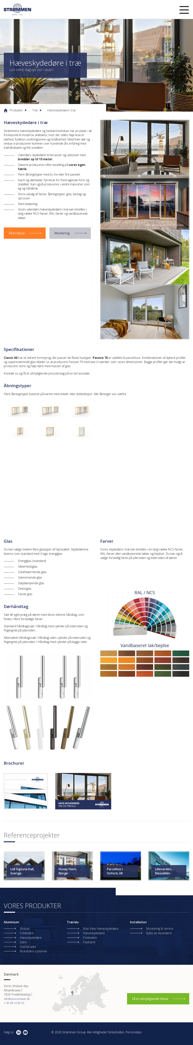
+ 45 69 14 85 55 (14, 1003)
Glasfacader (28, 947)
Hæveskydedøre (31, 938)
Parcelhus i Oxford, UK (115, 871)
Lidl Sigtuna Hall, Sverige (22, 871)
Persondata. (134, 1032)
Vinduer (25, 928)
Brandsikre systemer (33, 951)
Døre (23, 942)
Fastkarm (89, 942)
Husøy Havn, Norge (68, 871)
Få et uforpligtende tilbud (150, 999)
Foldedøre (27, 933)
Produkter (16, 110)
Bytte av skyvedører (159, 933)
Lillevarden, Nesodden (163, 871)
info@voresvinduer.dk (17, 999)
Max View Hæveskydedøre (101, 928)
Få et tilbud (17, 233)
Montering (62, 233)
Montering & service (159, 928)
